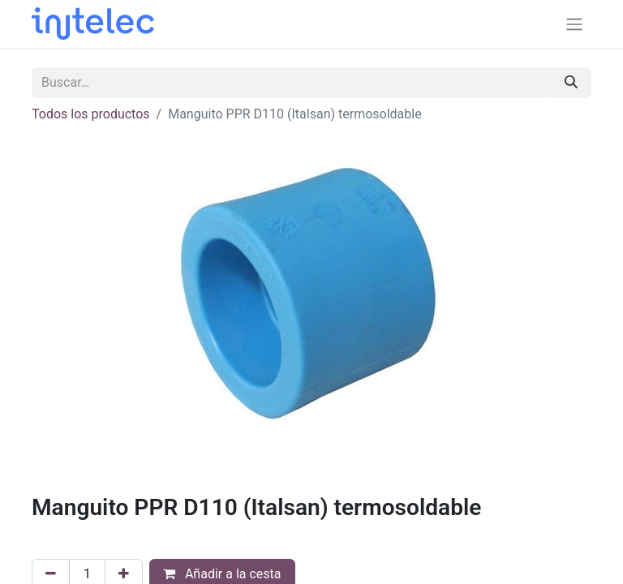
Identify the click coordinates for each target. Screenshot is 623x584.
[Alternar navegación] (574, 23)
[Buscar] (571, 82)
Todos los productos (91, 114)
